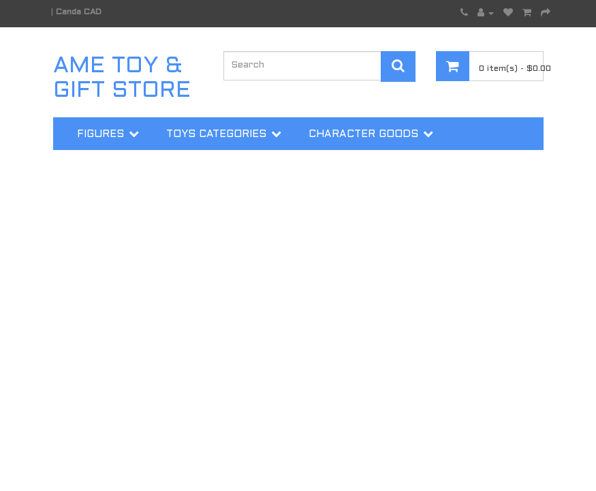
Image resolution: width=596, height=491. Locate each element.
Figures (100, 134)
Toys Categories (216, 134)
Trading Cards (122, 168)
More (225, 168)
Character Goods (363, 134)
